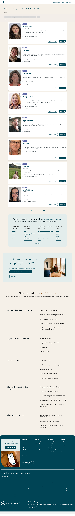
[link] (37, 33)
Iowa (15, 486)
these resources (64, 506)
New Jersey (40, 488)
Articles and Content (39, 443)
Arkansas (3, 484)
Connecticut (4, 492)
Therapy (23, 441)
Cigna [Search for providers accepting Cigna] (25, 236)
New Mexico (40, 490)
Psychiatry (24, 443)
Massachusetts (29, 482)
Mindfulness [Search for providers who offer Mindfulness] (41, 235)
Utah (51, 496)
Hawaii (15, 484)
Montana (28, 496)
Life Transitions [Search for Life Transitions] (15, 236)
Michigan (28, 488)
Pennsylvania (53, 484)
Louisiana (28, 480)
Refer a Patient (51, 443)
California (3, 488)
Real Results (37, 445)
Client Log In (24, 455)
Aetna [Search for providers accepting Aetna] (25, 231)
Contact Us (63, 445)
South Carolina (53, 488)
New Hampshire (41, 486)
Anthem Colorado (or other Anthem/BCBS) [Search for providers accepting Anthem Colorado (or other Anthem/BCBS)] (29, 233)
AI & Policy (63, 451)
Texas (51, 494)
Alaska (2, 480)
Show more (37, 243)
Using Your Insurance (39, 449)
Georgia (15, 482)
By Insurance (10, 476)
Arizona (2, 486)
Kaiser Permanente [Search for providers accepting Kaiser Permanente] (28, 240)
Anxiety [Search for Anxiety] (13, 231)
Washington (65, 484)
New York (40, 494)
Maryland (28, 484)
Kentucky (16, 496)
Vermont (64, 482)
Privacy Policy (6, 512)
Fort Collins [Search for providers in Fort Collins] (58, 240)
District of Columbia (5, 494)
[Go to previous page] (28, 210)
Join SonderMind (51, 441)
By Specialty (18, 476)
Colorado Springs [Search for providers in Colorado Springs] (58, 233)
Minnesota (28, 490)
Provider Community (52, 449)
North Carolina (41, 480)
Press (62, 453)
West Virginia (65, 488)
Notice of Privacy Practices (32, 512)
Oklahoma (52, 480)
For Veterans (24, 451)
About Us (62, 441)
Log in (70, 2)
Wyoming (65, 490)
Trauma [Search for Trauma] (14, 238)
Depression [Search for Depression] (14, 235)
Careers (62, 443)
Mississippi (28, 494)
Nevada (40, 492)
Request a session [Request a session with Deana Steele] (53, 64)
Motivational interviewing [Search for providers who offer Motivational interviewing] (43, 236)
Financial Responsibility (21, 512)
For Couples (24, 449)
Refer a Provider (51, 445)
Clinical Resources (51, 447)
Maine (27, 486)
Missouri (27, 492)
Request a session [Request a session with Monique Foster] (53, 111)
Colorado (3, 490)
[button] (20, 271)
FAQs (62, 447)
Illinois (15, 490)
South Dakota (53, 490)
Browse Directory (25, 453)
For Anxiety (24, 445)
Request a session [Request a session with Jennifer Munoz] (53, 204)
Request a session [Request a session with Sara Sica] (53, 181)
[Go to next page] (47, 210)
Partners (62, 455)
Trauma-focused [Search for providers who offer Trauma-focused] (42, 233)
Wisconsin (65, 486)
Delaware (3, 496)
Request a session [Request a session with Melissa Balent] (53, 41)
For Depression (25, 447)
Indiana (15, 492)
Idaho (15, 488)
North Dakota (41, 482)
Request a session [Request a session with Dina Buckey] (53, 87)
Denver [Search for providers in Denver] (57, 231)
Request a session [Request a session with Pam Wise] (53, 157)
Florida (15, 480)
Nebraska (40, 484)
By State (4, 476)
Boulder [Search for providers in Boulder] (57, 238)
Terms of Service (13, 512)
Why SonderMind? (57, 2)
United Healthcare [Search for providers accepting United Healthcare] (27, 238)
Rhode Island (53, 486)
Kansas (15, 494)
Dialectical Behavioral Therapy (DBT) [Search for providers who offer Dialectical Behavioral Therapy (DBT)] (44, 239)
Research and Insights (39, 447)
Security (62, 449)
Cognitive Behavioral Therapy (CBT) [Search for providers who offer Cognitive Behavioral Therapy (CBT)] (45, 231)
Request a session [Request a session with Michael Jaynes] (53, 134)
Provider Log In (51, 451)
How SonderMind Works (40, 441)
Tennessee (52, 492)
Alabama (3, 482)
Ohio (39, 496)
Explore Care (65, 2)
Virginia (64, 480)
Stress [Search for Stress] (13, 233)
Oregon (52, 482)
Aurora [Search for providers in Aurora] (57, 236)
